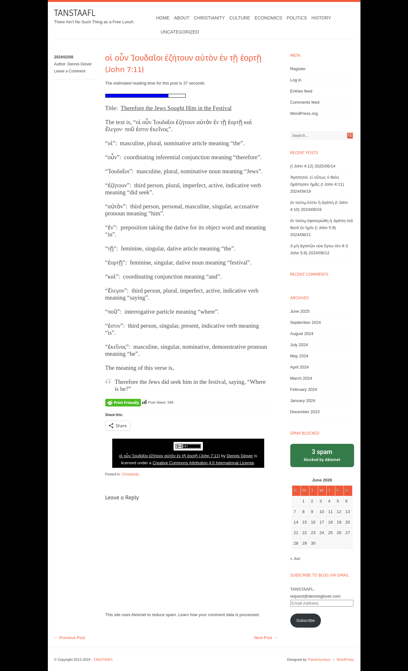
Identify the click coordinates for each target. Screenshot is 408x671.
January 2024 (302, 400)
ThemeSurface (319, 659)
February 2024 (303, 389)
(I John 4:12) (302, 166)
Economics (268, 17)
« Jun (295, 558)
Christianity (209, 17)
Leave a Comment (69, 71)
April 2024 (299, 367)
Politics (296, 17)
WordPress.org (304, 113)
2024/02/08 (63, 57)
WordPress (345, 659)
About (181, 17)
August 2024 (302, 333)
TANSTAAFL (74, 13)
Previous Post (69, 637)
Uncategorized (180, 31)
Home (163, 17)
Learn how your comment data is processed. (219, 614)
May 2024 (299, 356)
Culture (239, 17)
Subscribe (305, 620)
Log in (295, 80)
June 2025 (300, 311)
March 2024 (301, 378)
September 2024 (305, 322)
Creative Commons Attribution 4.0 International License (203, 462)
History (321, 17)
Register (298, 68)
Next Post (266, 637)
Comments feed (305, 102)
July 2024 (299, 344)
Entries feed (301, 91)
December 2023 (305, 411)
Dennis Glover (80, 64)
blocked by (322, 455)
